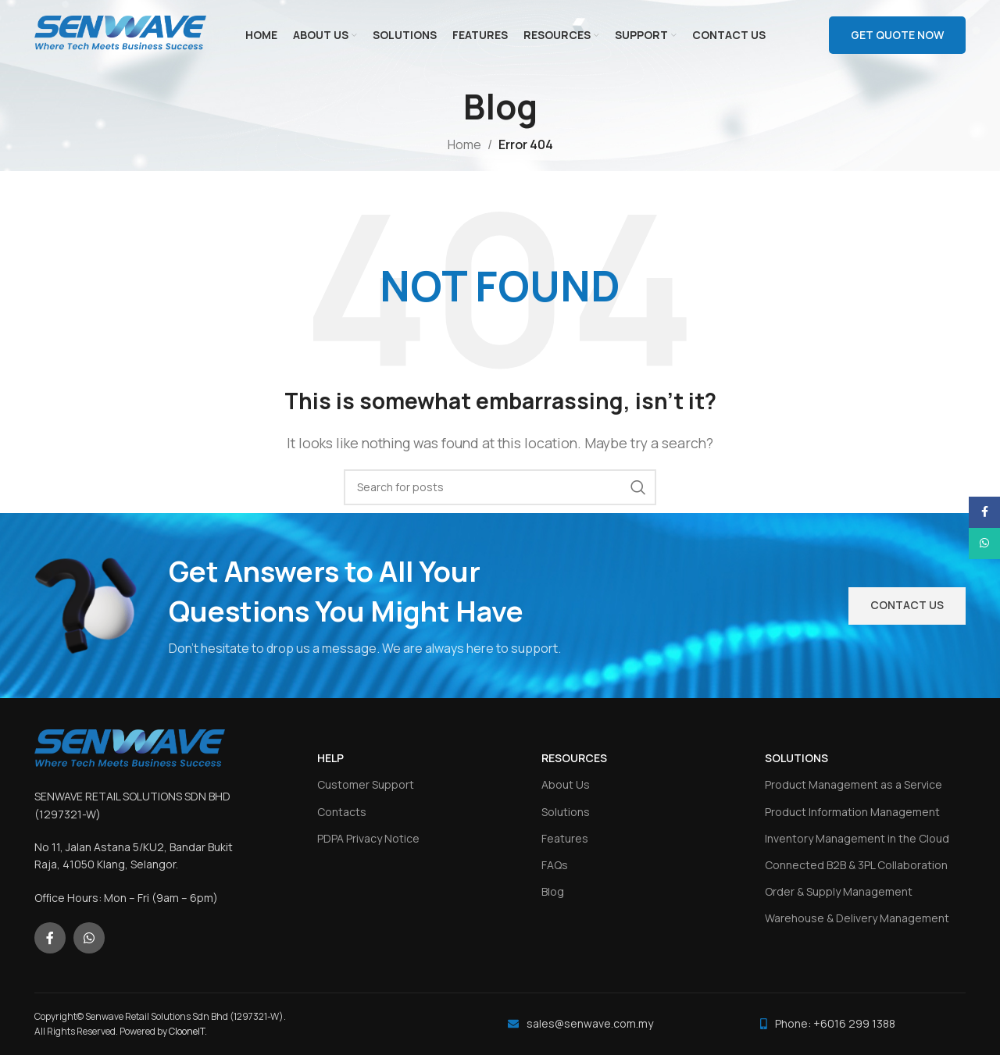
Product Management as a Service (853, 784)
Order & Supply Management (838, 891)
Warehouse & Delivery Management (857, 918)
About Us (565, 784)
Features (564, 838)
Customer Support (365, 784)
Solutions (565, 811)
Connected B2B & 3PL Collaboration (856, 864)
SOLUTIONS (796, 757)
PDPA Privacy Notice (368, 838)
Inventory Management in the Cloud (857, 838)
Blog (552, 891)
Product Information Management (852, 811)
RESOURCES (574, 757)
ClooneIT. (188, 1031)
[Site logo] (120, 33)
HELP (330, 757)
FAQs (554, 864)
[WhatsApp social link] (89, 937)
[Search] (500, 487)
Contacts (341, 811)
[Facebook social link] (50, 937)
